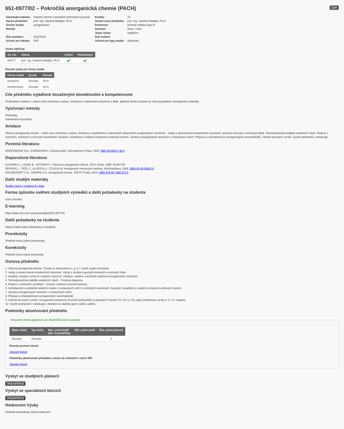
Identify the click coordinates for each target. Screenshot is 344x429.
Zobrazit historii (18, 352)
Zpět (334, 7)
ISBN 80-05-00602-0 (141, 168)
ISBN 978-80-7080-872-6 (113, 172)
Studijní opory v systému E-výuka (24, 186)
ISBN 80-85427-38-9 (112, 150)
